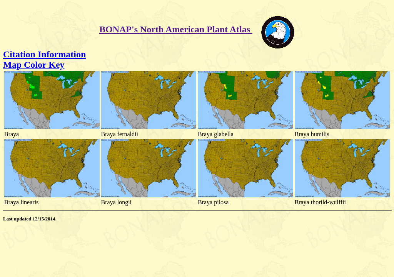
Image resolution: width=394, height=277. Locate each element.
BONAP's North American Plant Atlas (175, 29)
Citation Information (44, 54)
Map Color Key (34, 65)
